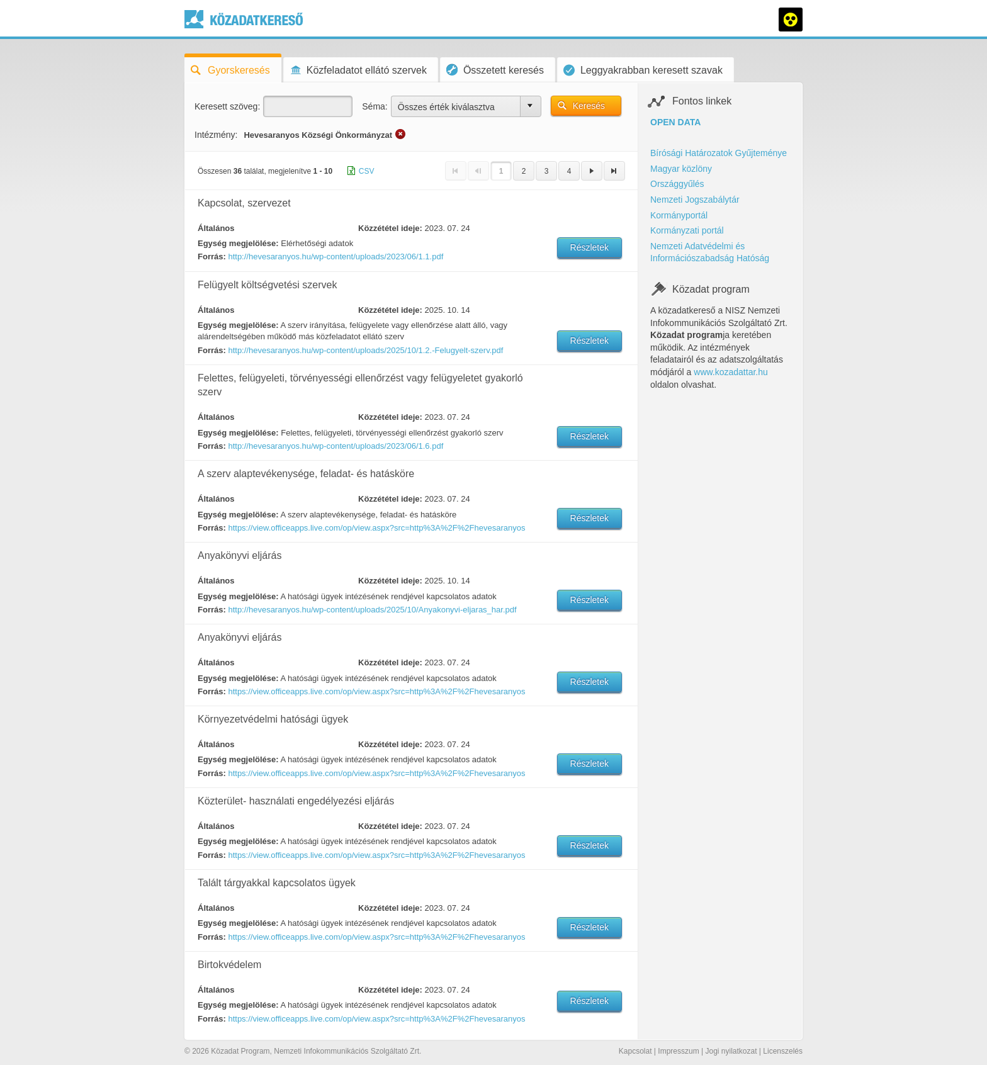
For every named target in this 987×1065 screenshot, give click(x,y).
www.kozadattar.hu (731, 372)
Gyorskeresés (230, 70)
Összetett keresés (495, 70)
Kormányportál (679, 215)
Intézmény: (216, 135)
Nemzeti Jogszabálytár (695, 199)
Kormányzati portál (687, 230)
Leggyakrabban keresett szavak (643, 70)
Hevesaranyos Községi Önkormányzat (318, 135)
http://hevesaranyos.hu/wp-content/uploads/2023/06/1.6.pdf (335, 446)
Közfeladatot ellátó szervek (358, 70)
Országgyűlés (677, 184)
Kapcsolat (635, 1051)
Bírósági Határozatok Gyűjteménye (718, 153)
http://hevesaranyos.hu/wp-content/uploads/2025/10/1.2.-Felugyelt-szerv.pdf (365, 350)
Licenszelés (783, 1051)
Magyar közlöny (681, 169)
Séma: (374, 106)
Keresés (589, 106)
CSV (367, 171)
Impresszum (678, 1051)
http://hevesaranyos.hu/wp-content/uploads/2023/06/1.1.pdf (335, 256)
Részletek (589, 247)
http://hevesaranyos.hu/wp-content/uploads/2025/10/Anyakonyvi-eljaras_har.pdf (372, 609)
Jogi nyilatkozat (731, 1051)
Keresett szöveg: (227, 106)
